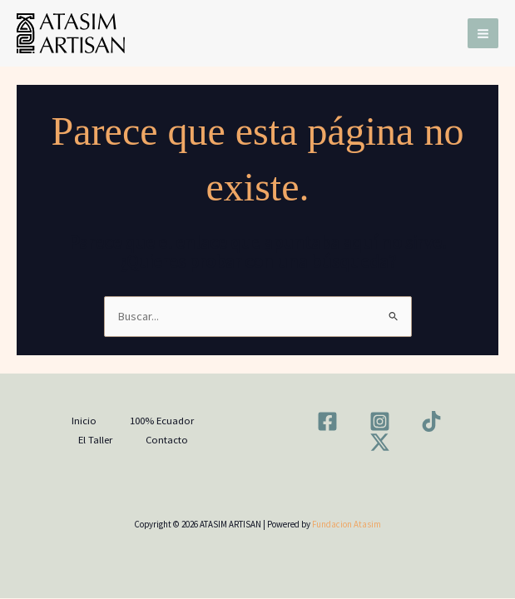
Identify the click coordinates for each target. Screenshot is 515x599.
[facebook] (330, 421)
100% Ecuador (162, 420)
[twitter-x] (382, 442)
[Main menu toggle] (483, 33)
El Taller (95, 439)
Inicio (84, 420)
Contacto (167, 439)
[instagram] (382, 421)
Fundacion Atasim (346, 524)
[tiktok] (435, 421)
